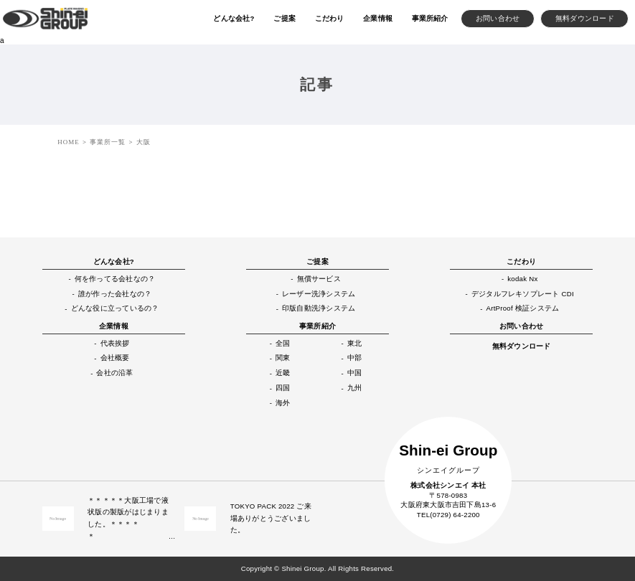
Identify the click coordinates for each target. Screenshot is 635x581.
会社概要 (115, 358)
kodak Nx (522, 279)
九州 (354, 388)
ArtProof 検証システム (523, 308)
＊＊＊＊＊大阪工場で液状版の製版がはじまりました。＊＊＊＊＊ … (129, 518)
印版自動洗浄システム (318, 308)
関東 (283, 358)
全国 (283, 343)
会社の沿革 (114, 373)
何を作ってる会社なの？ (115, 279)
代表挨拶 (115, 343)
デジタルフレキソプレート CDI (522, 294)
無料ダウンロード (521, 346)
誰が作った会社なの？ (114, 294)
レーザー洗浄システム (318, 294)
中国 (354, 373)
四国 (283, 388)
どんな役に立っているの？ (115, 308)
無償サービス (319, 279)
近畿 (283, 373)
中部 (354, 358)
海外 (283, 403)
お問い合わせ (521, 326)
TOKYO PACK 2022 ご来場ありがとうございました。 (270, 518)
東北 (354, 343)
